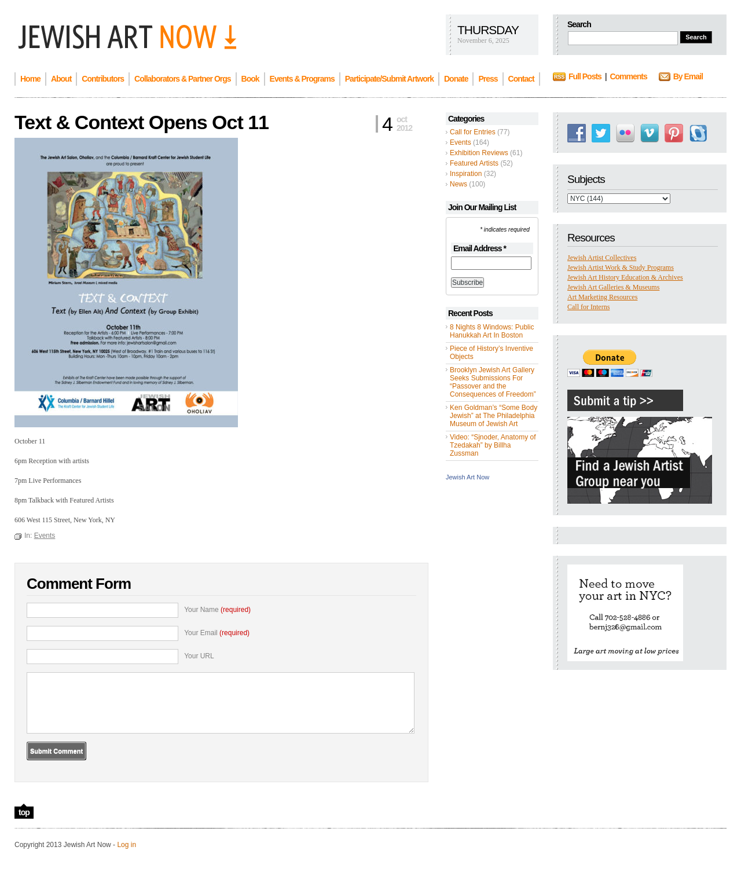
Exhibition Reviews (479, 153)
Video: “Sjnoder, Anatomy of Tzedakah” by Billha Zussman (493, 445)
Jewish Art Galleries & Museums (613, 287)
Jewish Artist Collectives (601, 258)
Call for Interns (588, 307)
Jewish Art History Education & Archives (625, 277)
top (24, 812)
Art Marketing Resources (602, 297)
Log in (126, 845)
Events (460, 142)
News (458, 184)
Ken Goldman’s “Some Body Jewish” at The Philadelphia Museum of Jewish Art (493, 416)
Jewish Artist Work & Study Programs (620, 267)
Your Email (217, 633)
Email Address (479, 248)
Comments (628, 76)
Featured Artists (474, 163)
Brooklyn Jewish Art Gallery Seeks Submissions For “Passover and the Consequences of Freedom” (493, 382)
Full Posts (584, 76)
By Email (688, 76)
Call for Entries (473, 132)
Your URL (199, 656)
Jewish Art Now (467, 477)
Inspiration (466, 174)
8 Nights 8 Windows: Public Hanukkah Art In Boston (492, 331)
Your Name (217, 610)
